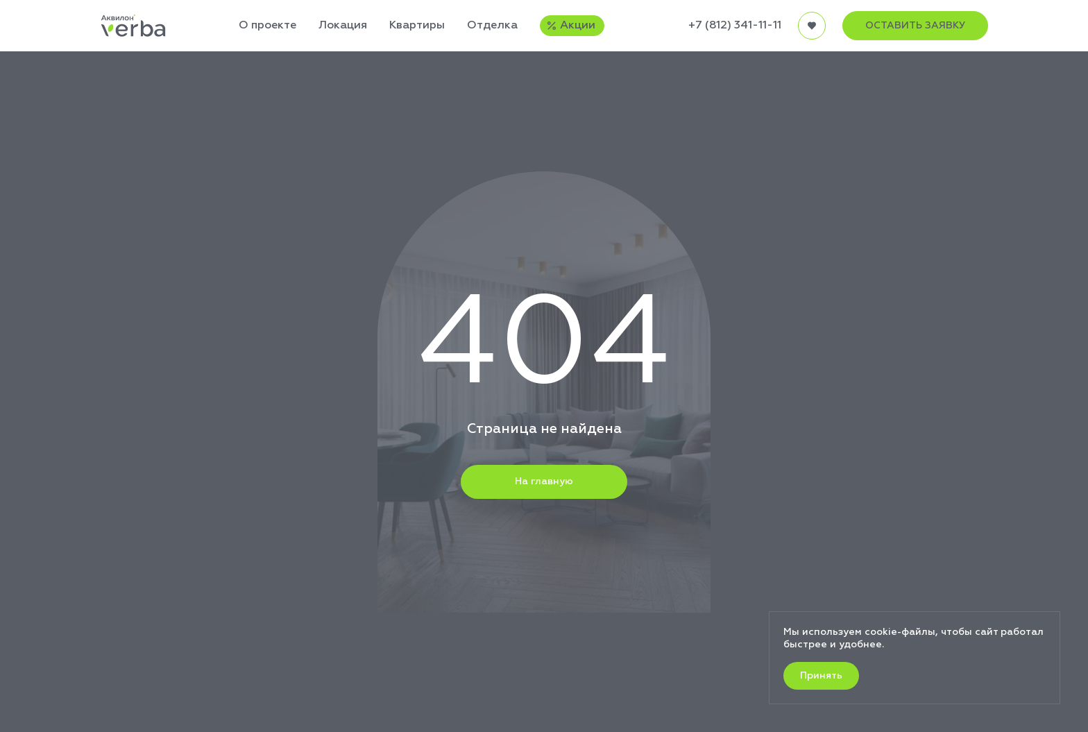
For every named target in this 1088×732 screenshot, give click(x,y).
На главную (544, 481)
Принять (821, 676)
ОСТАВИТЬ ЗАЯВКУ (915, 26)
